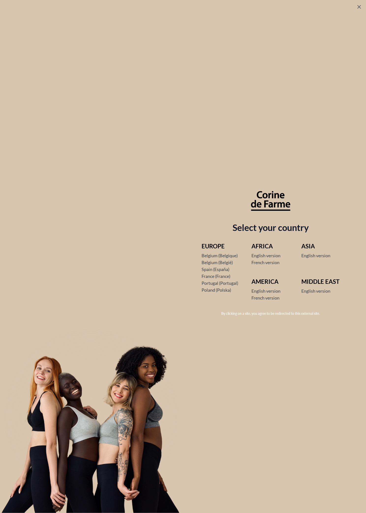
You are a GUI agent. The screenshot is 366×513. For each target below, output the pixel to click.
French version (265, 262)
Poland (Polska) (216, 290)
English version (265, 255)
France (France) (216, 276)
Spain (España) (215, 269)
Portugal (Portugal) (220, 283)
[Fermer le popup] (359, 7)
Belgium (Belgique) (220, 255)
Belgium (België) (217, 262)
